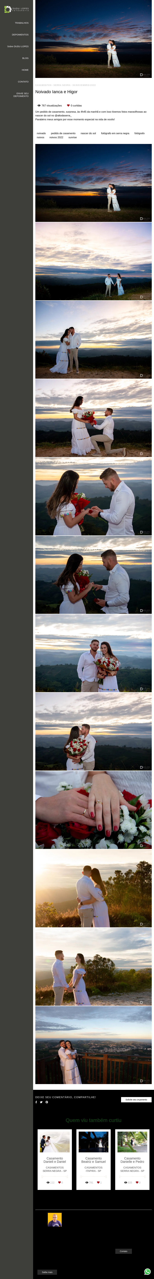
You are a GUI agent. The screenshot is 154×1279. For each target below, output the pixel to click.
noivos (40, 137)
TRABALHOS (22, 23)
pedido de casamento (63, 133)
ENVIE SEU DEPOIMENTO (21, 94)
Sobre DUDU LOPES (18, 46)
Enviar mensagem (128, 1216)
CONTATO (23, 81)
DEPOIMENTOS (20, 34)
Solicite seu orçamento (136, 1099)
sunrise (72, 137)
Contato (123, 1247)
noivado (41, 133)
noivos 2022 (56, 137)
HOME (25, 70)
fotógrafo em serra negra (115, 133)
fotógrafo (139, 133)
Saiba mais (47, 1267)
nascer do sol (88, 133)
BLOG (25, 58)
